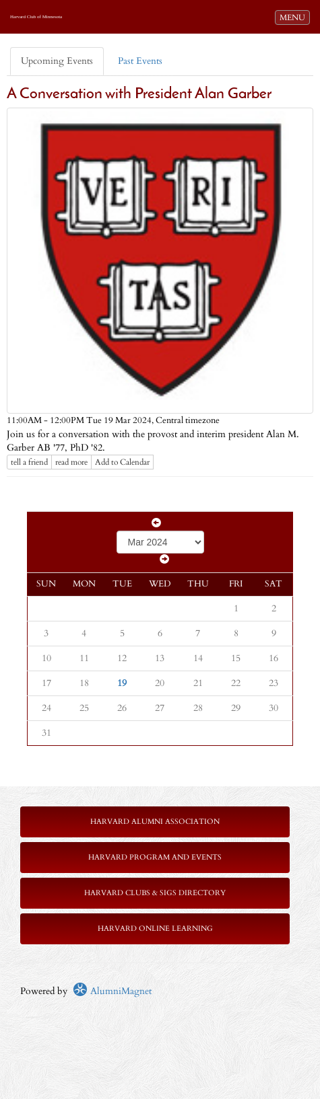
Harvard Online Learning (155, 928)
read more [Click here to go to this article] (71, 462)
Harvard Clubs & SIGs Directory (155, 893)
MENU (294, 17)
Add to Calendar (122, 462)
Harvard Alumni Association (155, 822)
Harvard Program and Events (155, 857)
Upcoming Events (57, 60)
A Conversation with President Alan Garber (139, 94)
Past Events (140, 60)
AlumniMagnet (112, 991)
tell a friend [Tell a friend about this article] (29, 462)
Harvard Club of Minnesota (36, 17)
